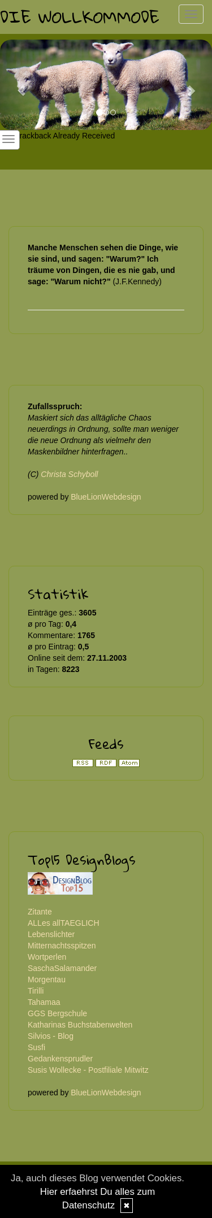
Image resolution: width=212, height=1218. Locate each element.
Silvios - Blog (50, 1036)
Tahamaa (44, 1002)
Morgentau (47, 979)
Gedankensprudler (60, 1058)
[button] (16, 85)
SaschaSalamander (62, 968)
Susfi (36, 1047)
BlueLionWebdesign (106, 496)
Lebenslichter (51, 934)
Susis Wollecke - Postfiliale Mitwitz (88, 1069)
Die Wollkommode (79, 16)
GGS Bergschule (57, 1013)
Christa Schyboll (69, 474)
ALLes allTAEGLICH (63, 922)
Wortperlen (47, 956)
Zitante (40, 911)
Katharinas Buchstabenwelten (80, 1024)
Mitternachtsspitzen (62, 945)
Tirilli (36, 990)
